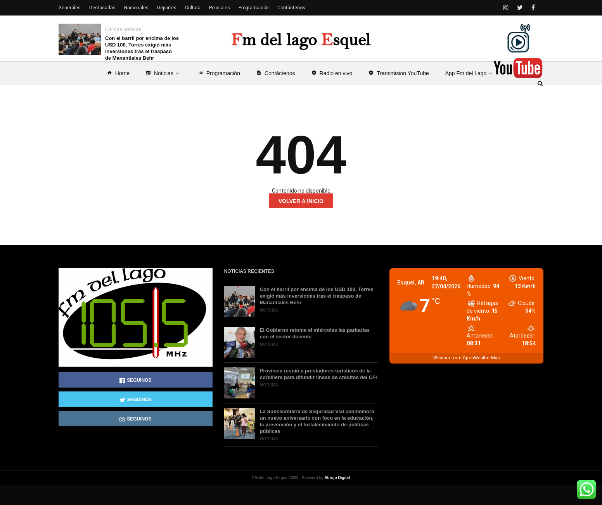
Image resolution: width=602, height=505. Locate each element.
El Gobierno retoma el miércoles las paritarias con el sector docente (315, 353)
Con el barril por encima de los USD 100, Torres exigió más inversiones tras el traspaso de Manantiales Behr (142, 48)
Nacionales (136, 7)
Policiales (219, 7)
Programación (219, 93)
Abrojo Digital (337, 497)
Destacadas (102, 7)
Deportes (166, 7)
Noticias (164, 93)
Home (118, 93)
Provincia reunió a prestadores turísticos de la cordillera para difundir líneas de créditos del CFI (318, 394)
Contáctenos (275, 93)
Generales (70, 7)
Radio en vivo (332, 93)
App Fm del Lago (470, 93)
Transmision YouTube (398, 93)
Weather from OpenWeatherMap (466, 377)
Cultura (193, 7)
